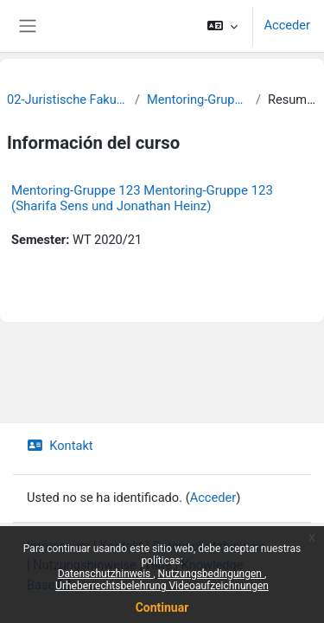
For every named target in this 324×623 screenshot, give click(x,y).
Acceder (287, 25)
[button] (222, 26)
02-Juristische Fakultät (67, 99)
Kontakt (60, 445)
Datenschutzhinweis (106, 574)
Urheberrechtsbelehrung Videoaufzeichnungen (162, 586)
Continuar (162, 607)
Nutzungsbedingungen (211, 574)
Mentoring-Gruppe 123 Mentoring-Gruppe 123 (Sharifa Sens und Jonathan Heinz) (142, 198)
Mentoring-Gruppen (198, 99)
